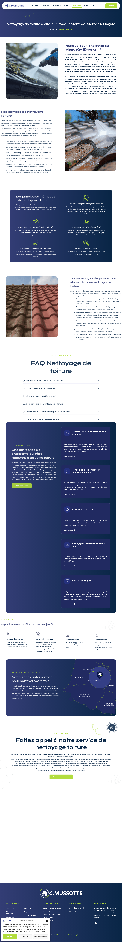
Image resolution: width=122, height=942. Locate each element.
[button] (47, 921)
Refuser (25, 936)
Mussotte (53, 29)
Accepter (10, 936)
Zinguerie (93, 5)
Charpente (35, 5)
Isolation (67, 5)
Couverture (57, 5)
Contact (111, 5)
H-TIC (56, 935)
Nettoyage (77, 5)
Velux (86, 5)
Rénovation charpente (10, 913)
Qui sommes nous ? (31, 915)
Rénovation (46, 5)
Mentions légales (73, 935)
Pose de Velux (29, 908)
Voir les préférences (40, 936)
